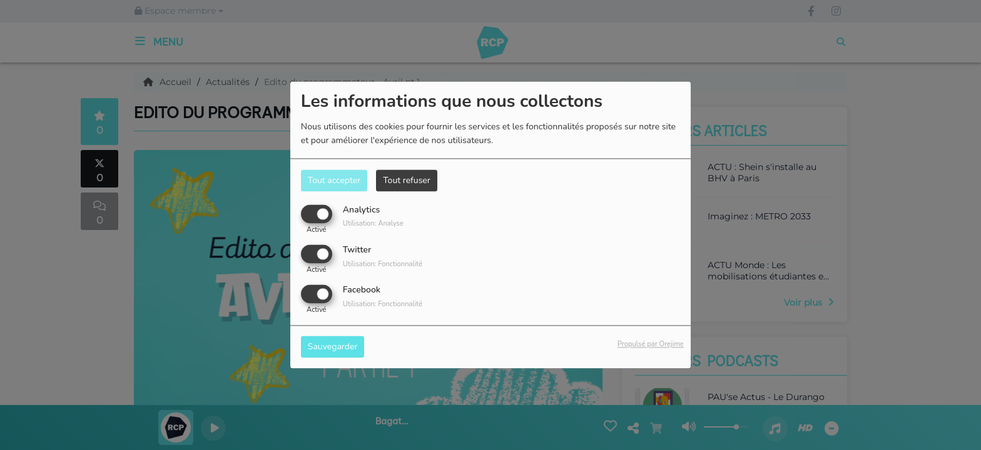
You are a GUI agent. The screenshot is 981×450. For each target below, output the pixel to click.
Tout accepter (334, 180)
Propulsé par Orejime (651, 344)
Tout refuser (406, 180)
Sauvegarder (333, 347)
